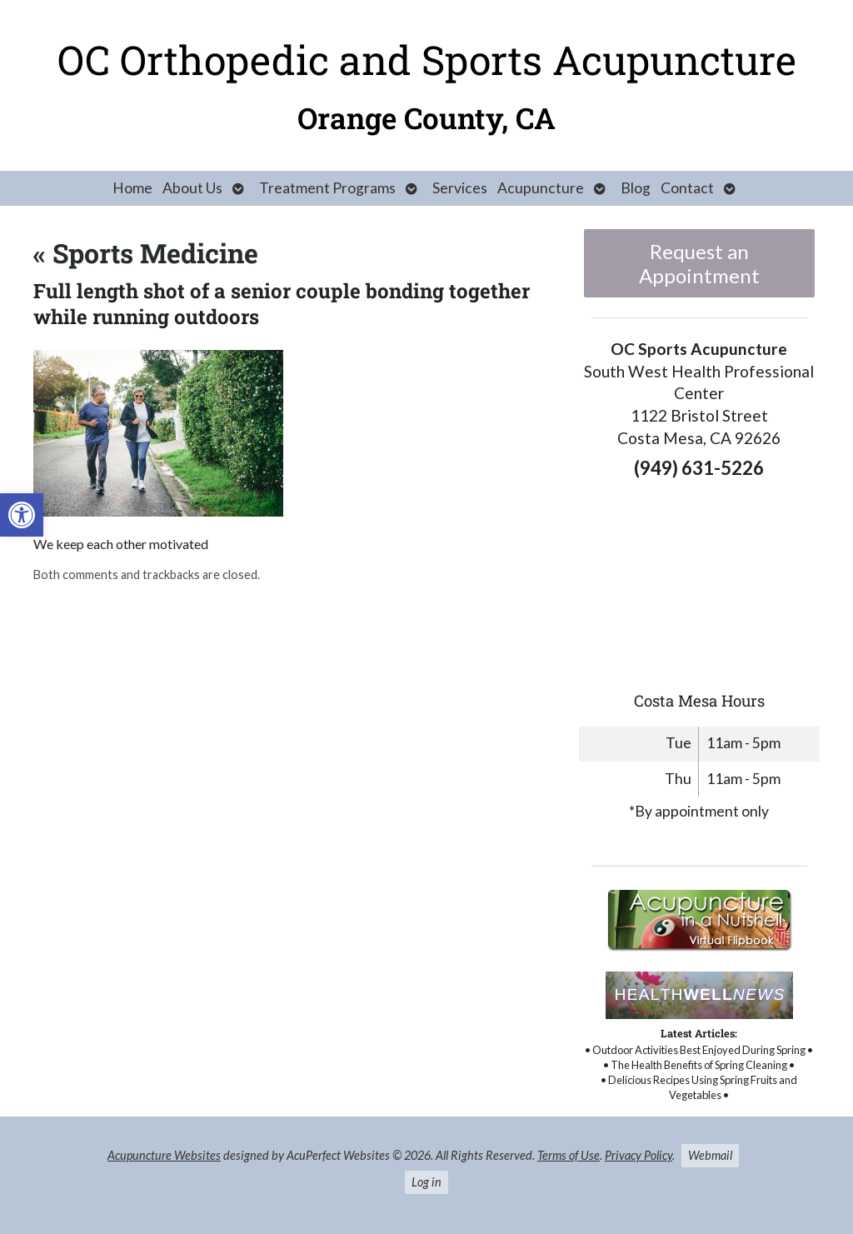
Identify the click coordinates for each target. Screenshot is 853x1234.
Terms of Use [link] (568, 1155)
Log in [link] (426, 1182)
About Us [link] (192, 188)
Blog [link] (636, 188)
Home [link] (132, 188)
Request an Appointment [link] (699, 263)
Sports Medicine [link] (145, 253)
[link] (21, 515)
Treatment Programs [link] (327, 188)
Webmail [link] (710, 1155)
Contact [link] (687, 188)
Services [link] (459, 188)
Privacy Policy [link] (638, 1155)
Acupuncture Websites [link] (164, 1155)
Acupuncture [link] (540, 188)
